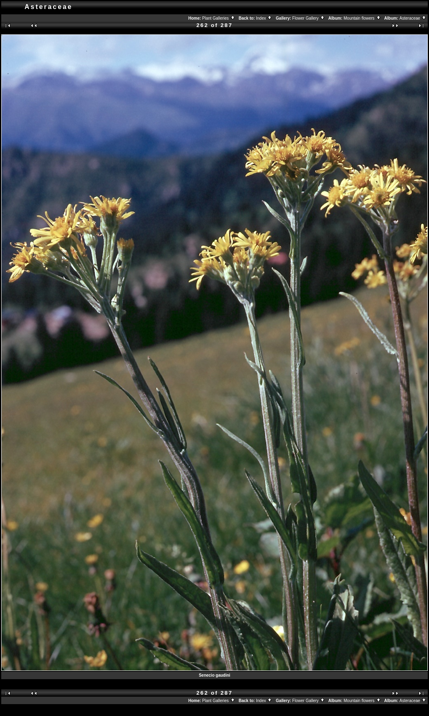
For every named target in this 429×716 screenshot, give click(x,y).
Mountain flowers (362, 18)
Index (264, 18)
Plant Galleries (218, 18)
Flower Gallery (308, 18)
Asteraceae (413, 18)
